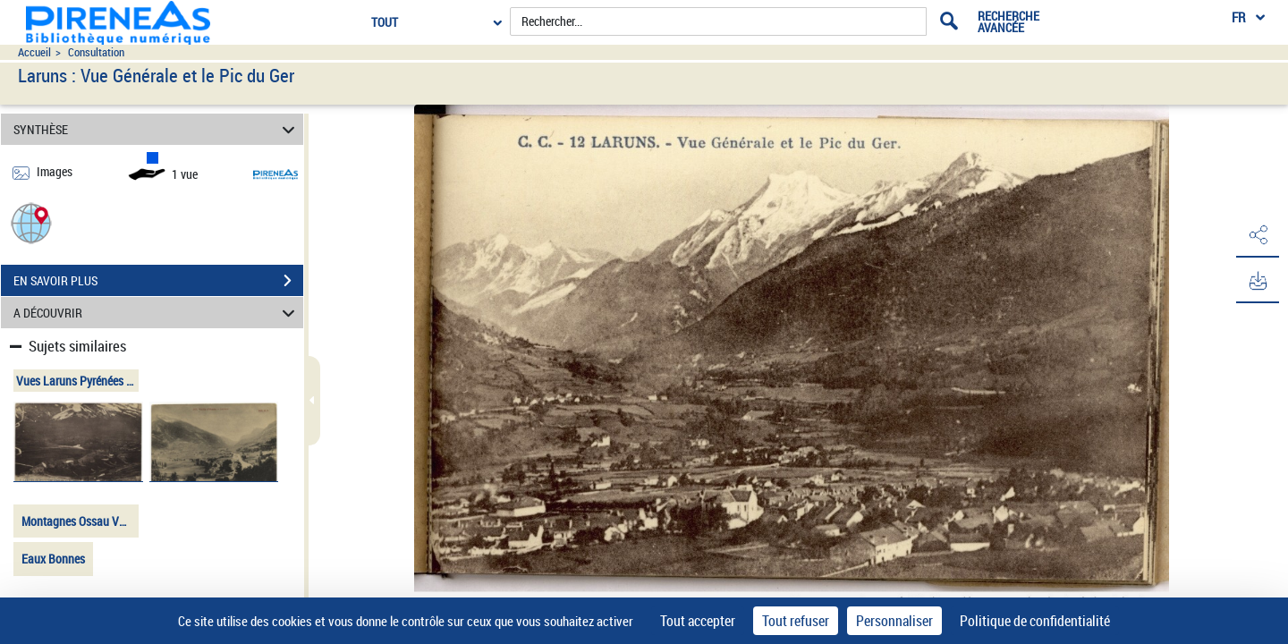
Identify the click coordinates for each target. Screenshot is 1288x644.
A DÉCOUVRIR (157, 312)
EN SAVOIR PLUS (158, 280)
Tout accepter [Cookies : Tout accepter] (697, 621)
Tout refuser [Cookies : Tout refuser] (795, 621)
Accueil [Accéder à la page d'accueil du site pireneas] (34, 52)
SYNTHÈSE (157, 129)
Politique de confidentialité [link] (1035, 621)
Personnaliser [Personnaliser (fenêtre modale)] (894, 621)
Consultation (96, 52)
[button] (31, 222)
